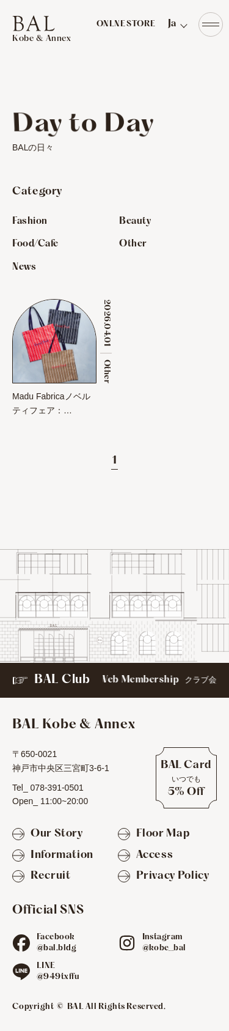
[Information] (52, 855)
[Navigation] (210, 24)
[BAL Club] (114, 680)
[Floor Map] (154, 834)
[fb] (21, 943)
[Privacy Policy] (163, 876)
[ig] (127, 943)
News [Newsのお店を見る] (24, 267)
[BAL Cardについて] (186, 777)
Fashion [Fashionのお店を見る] (30, 221)
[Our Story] (47, 834)
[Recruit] (41, 876)
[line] (21, 972)
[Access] (145, 855)
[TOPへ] (41, 29)
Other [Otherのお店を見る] (133, 244)
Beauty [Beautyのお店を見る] (135, 221)
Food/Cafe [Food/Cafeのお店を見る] (35, 244)
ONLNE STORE (126, 24)
